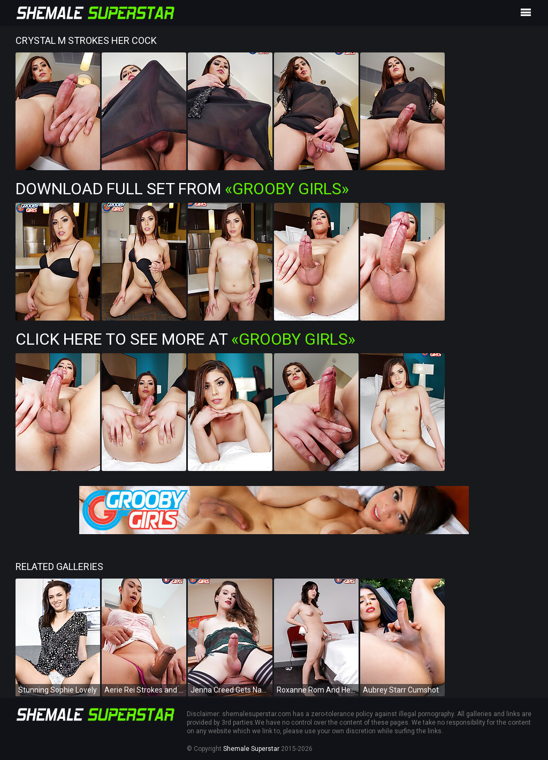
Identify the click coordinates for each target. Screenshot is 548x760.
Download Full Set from (182, 188)
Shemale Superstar (251, 749)
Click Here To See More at (185, 339)
